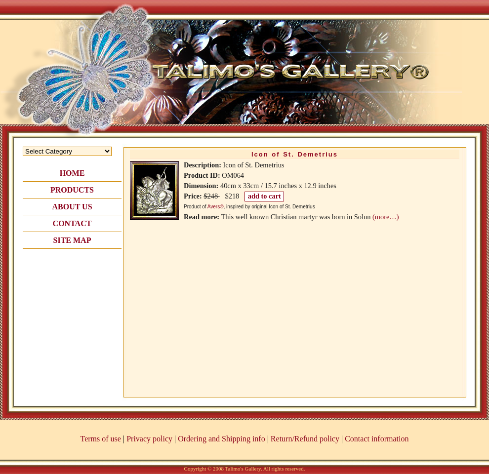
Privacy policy (149, 438)
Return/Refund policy (305, 438)
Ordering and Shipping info (221, 438)
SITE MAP (72, 240)
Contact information (376, 438)
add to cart (264, 196)
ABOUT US (72, 206)
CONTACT (72, 223)
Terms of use (101, 438)
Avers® (215, 206)
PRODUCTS (72, 190)
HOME (72, 173)
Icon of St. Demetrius (294, 154)
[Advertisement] (72, 307)
